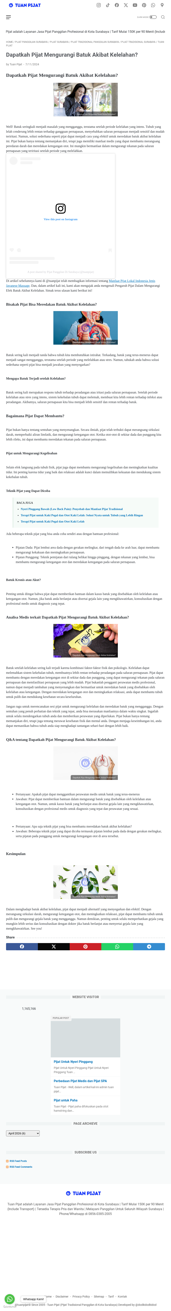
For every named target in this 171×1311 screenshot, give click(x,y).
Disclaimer (62, 1296)
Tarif (111, 1296)
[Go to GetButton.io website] (9, 1307)
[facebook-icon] (117, 5)
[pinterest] (86, 946)
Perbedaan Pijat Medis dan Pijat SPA (80, 1081)
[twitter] (54, 946)
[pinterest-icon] (144, 5)
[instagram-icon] (99, 5)
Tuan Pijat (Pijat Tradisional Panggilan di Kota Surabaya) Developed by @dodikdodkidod (101, 1304)
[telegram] (149, 946)
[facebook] (22, 946)
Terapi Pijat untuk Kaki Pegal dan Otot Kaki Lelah (52, 521)
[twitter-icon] (126, 5)
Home (48, 1296)
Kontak (122, 1296)
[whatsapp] (117, 946)
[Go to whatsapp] (10, 1299)
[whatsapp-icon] (153, 5)
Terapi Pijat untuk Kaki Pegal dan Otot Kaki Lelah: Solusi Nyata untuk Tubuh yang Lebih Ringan (82, 515)
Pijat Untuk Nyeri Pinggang (73, 1062)
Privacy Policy (81, 1296)
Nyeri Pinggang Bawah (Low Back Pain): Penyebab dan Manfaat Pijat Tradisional (72, 509)
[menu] (11, 17)
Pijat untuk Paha (66, 1100)
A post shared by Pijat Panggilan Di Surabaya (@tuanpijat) (60, 271)
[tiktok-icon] (108, 5)
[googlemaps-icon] (162, 5)
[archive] (23, 1133)
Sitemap (99, 1296)
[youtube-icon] (135, 5)
